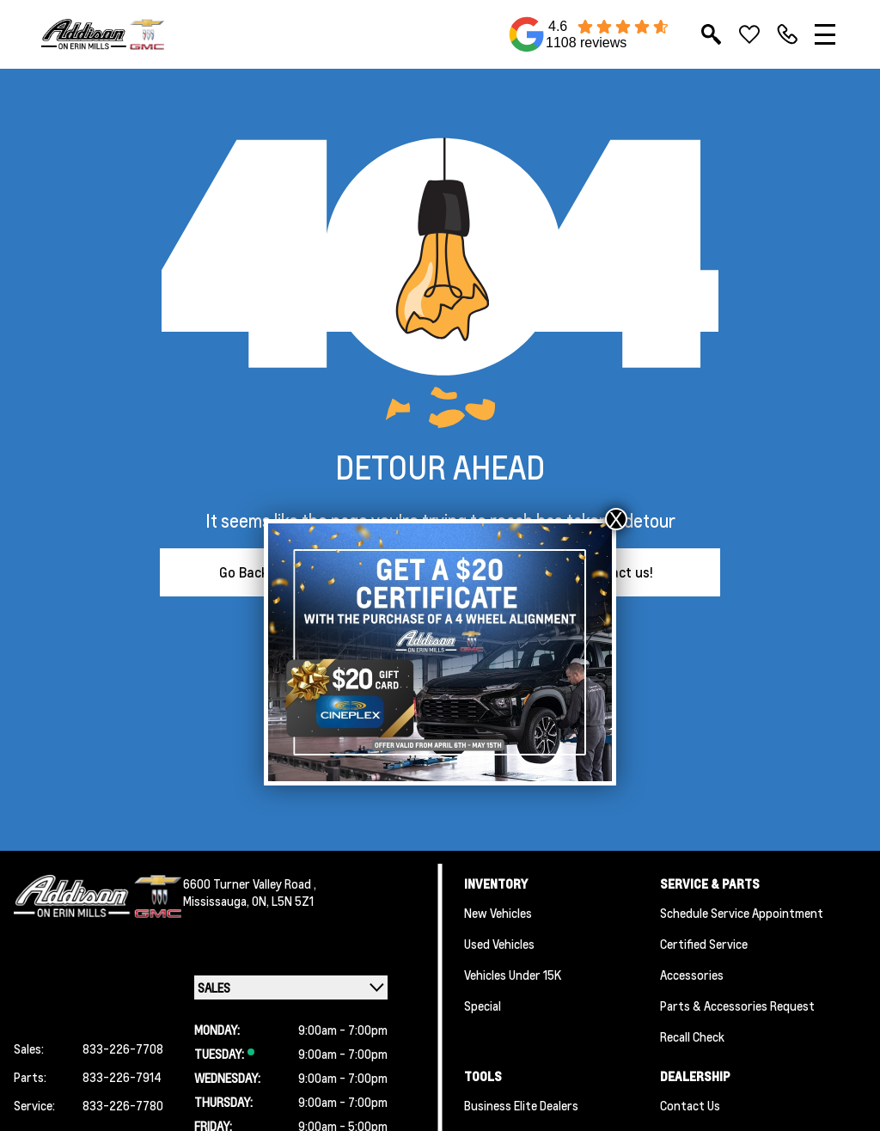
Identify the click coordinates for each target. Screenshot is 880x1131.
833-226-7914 (122, 1077)
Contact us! (617, 572)
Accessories (692, 974)
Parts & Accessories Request (737, 1005)
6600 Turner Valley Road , (249, 883)
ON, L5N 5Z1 (283, 900)
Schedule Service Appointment (741, 912)
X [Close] (616, 519)
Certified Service (704, 943)
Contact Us (690, 1105)
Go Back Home (263, 572)
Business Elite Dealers (521, 1105)
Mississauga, (217, 900)
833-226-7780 (122, 1105)
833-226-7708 (122, 1048)
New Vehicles (498, 912)
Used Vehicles (499, 943)
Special (482, 1005)
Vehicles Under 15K (512, 974)
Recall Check (692, 1036)
